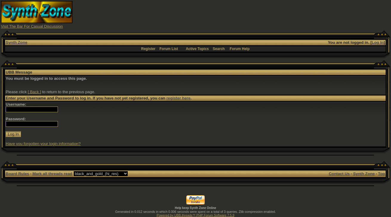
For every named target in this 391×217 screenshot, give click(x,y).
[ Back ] (34, 92)
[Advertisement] (281, 14)
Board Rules (17, 173)
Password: (16, 119)
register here (178, 98)
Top (381, 173)
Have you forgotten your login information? (43, 143)
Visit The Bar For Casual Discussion (32, 26)
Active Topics (197, 49)
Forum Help (240, 49)
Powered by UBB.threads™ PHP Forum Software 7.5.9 (195, 215)
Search (219, 49)
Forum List (168, 49)
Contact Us (339, 173)
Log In (378, 42)
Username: (16, 104)
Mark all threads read (52, 173)
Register (148, 49)
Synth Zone (16, 42)
